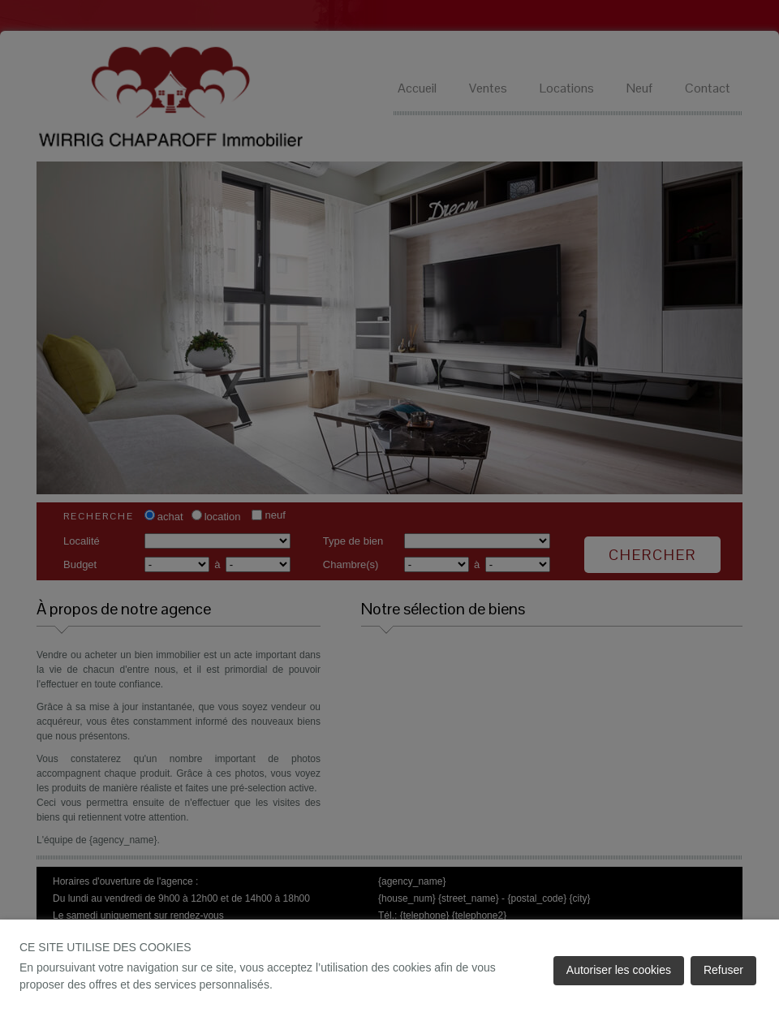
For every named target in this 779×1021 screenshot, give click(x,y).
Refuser (723, 969)
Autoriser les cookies (618, 969)
